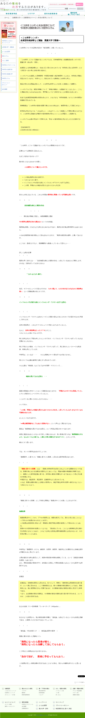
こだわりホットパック (10, 690)
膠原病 (23, 692)
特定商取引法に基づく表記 (64, 708)
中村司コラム (6, 78)
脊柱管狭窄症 (42, 690)
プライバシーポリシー (6, 84)
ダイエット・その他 (10, 694)
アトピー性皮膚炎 (77, 690)
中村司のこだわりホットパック (7, 41)
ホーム (6, 18)
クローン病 (75, 692)
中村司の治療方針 (7, 69)
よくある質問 (6, 51)
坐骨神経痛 (41, 692)
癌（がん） (58, 694)
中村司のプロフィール (8, 65)
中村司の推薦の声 (7, 74)
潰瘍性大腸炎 (76, 694)
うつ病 (57, 692)
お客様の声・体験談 (8, 47)
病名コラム (5, 56)
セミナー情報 (8, 704)
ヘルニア (41, 694)
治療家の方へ (17, 18)
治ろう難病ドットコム (42, 715)
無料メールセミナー (10, 706)
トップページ (43, 702)
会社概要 (4, 89)
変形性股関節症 (26, 694)
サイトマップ (60, 702)
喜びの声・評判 (43, 708)
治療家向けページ (29, 18)
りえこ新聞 (5, 60)
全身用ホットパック (10, 692)
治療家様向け (25, 708)
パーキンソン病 (60, 690)
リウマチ (24, 690)
